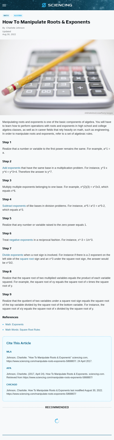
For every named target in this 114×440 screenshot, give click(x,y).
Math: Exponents (14, 324)
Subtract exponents (14, 205)
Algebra (18, 15)
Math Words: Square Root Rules (22, 329)
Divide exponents (12, 254)
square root (27, 258)
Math (6, 15)
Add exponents (11, 167)
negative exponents (21, 239)
